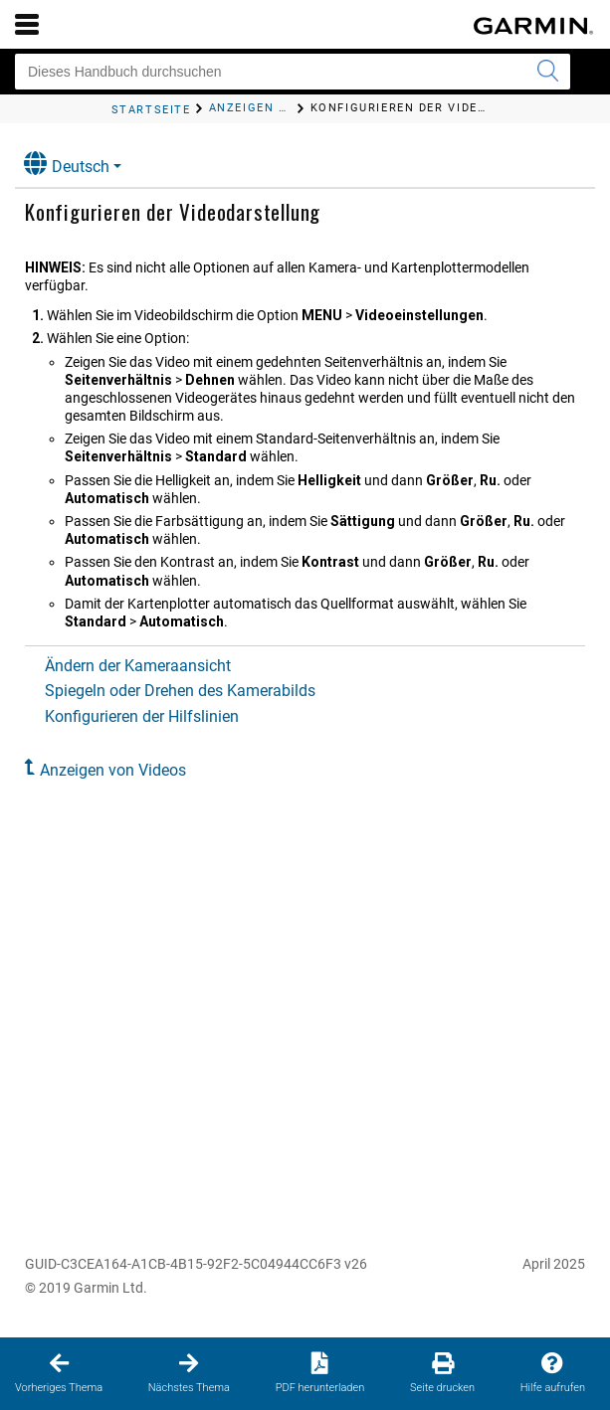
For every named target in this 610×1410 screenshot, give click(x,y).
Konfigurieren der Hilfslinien (142, 716)
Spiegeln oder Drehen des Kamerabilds (180, 690)
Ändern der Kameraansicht (138, 665)
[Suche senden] (547, 71)
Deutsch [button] (66, 163)
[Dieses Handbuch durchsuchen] (292, 71)
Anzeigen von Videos (113, 770)
